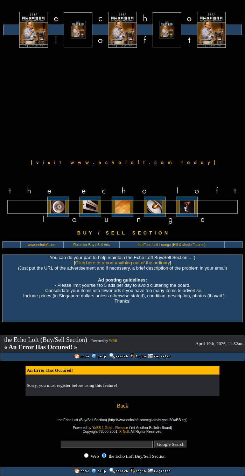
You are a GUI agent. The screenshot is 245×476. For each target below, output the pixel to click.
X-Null (124, 432)
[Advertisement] (123, 102)
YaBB (113, 341)
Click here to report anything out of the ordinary (122, 262)
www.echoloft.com (42, 245)
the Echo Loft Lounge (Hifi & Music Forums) (171, 245)
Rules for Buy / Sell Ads (92, 245)
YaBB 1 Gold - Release (110, 428)
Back (122, 406)
